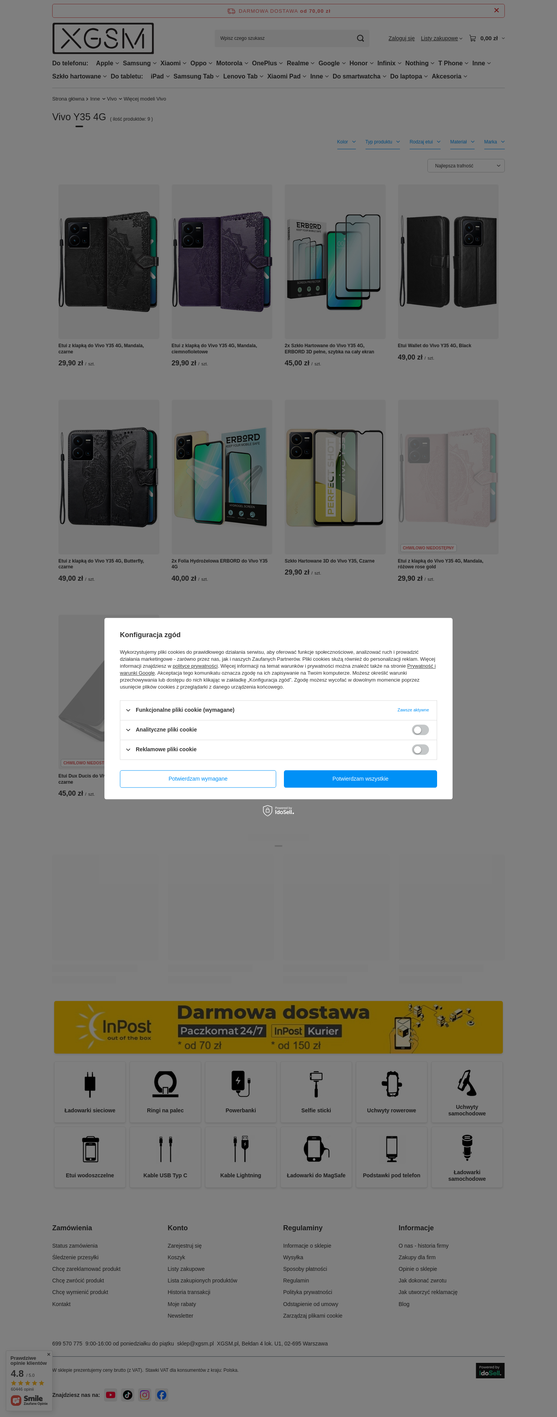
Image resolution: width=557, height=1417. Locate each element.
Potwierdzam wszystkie (361, 779)
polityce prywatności (195, 666)
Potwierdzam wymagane (198, 779)
